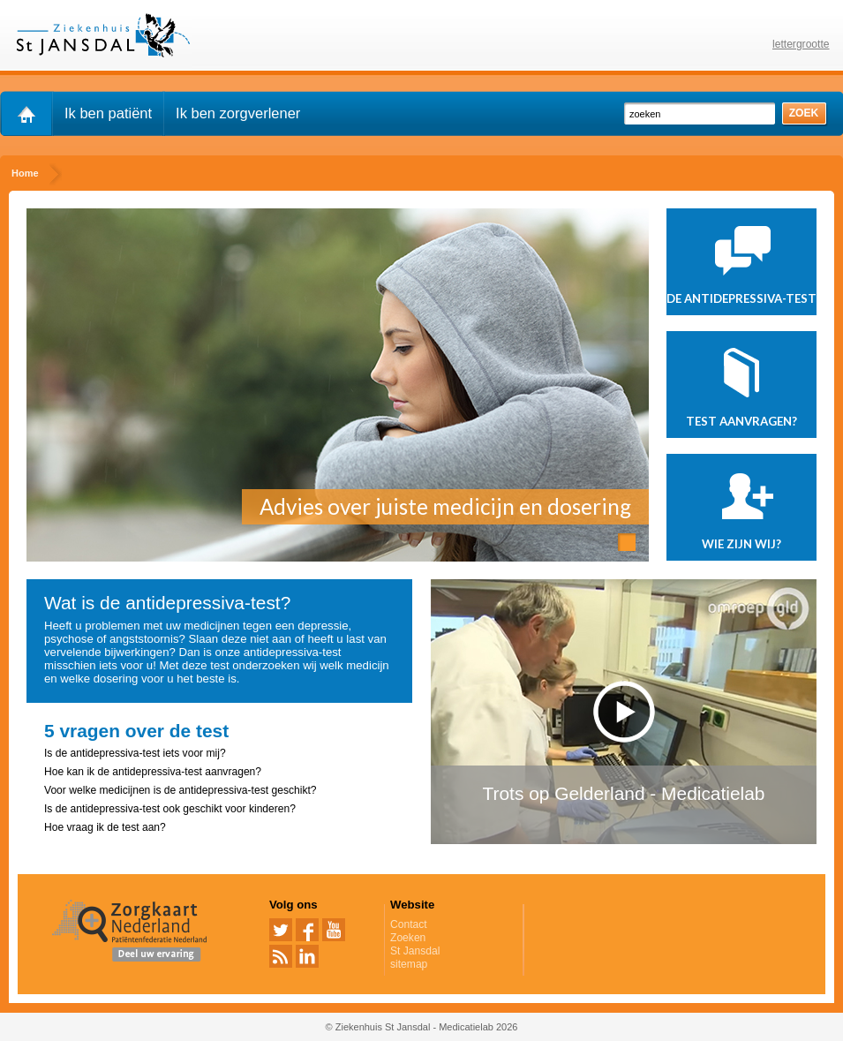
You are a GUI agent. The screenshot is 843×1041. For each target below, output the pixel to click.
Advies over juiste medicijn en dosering (445, 506)
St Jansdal (415, 951)
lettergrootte (801, 44)
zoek (804, 113)
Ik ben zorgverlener (238, 113)
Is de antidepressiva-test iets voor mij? (135, 753)
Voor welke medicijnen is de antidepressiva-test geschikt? (180, 790)
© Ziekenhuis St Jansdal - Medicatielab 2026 (422, 1027)
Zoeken (407, 938)
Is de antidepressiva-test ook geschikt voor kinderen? (170, 809)
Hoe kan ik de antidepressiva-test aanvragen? (152, 772)
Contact (408, 924)
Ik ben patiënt (108, 113)
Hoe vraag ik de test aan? (105, 827)
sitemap (408, 964)
